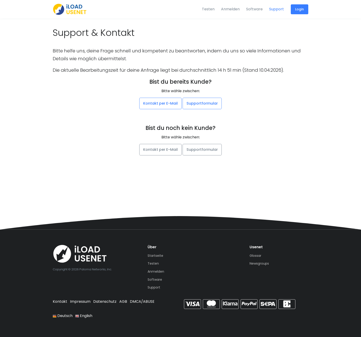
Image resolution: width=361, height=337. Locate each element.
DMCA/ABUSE (142, 301)
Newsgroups (259, 263)
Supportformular (202, 103)
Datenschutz (104, 301)
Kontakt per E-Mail (160, 103)
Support (276, 9)
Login (299, 9)
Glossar (255, 255)
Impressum (80, 301)
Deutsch (63, 315)
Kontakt (60, 301)
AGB (123, 301)
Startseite (155, 255)
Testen (208, 9)
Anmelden (230, 9)
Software (254, 9)
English (83, 315)
